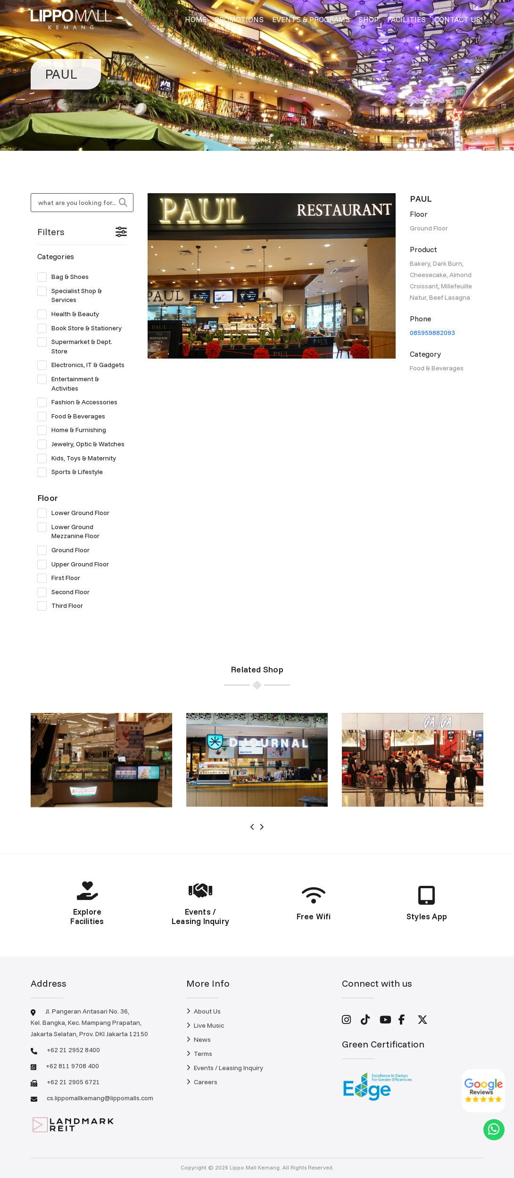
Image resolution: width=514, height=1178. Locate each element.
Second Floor (66, 592)
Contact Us (457, 19)
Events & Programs (311, 19)
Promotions (239, 19)
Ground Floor (66, 550)
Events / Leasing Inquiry (224, 1067)
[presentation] (252, 827)
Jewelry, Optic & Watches (82, 444)
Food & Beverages (74, 416)
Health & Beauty (71, 314)
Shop (368, 19)
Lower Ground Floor (76, 513)
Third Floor (63, 606)
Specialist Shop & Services (69, 295)
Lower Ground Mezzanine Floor (71, 531)
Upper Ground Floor (76, 564)
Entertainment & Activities (68, 384)
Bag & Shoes (66, 277)
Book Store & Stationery (82, 328)
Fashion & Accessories (80, 402)
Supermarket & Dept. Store (74, 346)
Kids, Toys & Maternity (79, 458)
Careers (201, 1082)
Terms (199, 1053)
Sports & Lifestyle (73, 472)
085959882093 (432, 332)
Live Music (205, 1025)
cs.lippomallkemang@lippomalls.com (100, 1098)
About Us (203, 1011)
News (198, 1039)
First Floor (61, 578)
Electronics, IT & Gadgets (82, 365)
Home (196, 19)
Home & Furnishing (74, 430)
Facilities (406, 19)
